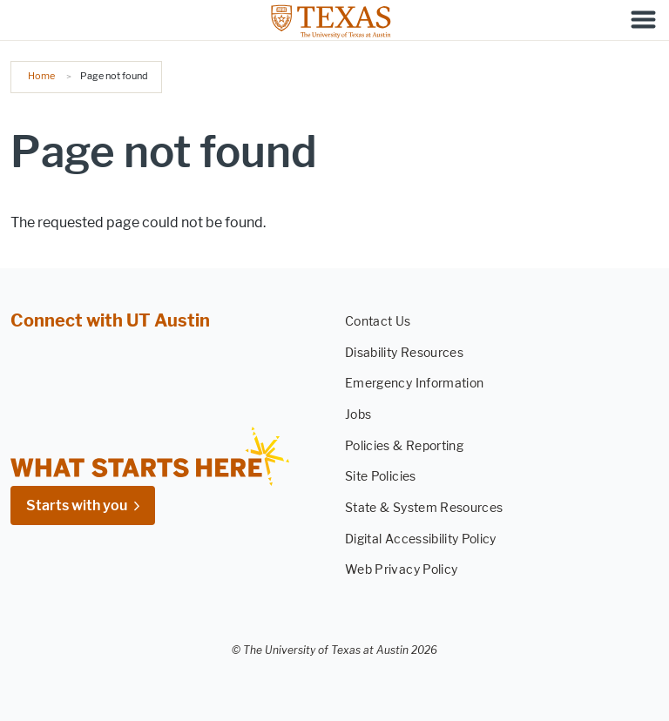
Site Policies (380, 477)
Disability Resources (404, 353)
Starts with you (76, 505)
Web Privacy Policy (401, 570)
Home (41, 76)
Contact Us (378, 321)
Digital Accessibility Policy (421, 539)
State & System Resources (424, 508)
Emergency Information (414, 384)
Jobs (358, 415)
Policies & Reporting (404, 446)
